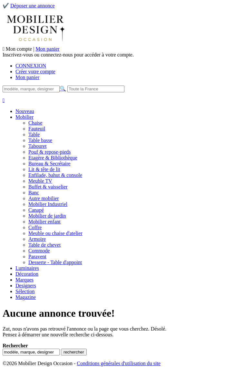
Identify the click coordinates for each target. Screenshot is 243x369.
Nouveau (24, 111)
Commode (39, 250)
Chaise (35, 123)
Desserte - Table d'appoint (55, 262)
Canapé (36, 210)
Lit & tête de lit (44, 169)
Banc (33, 192)
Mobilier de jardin (47, 216)
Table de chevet (44, 245)
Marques (24, 279)
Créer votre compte (35, 71)
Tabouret (37, 146)
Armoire (37, 239)
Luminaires (27, 268)
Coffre (35, 227)
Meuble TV (40, 181)
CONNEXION (30, 65)
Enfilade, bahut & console (55, 175)
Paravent (37, 256)
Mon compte (19, 49)
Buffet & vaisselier (47, 187)
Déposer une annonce (32, 5)
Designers (25, 285)
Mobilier (24, 117)
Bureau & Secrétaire (49, 163)
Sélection (25, 291)
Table (34, 134)
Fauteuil (36, 128)
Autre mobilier (43, 198)
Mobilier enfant (44, 221)
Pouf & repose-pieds (49, 152)
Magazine (25, 297)
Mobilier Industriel (47, 204)
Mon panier (47, 49)
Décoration (26, 274)
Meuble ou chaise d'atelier (55, 233)
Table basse (40, 140)
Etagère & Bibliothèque (52, 157)
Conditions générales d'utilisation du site (118, 363)
